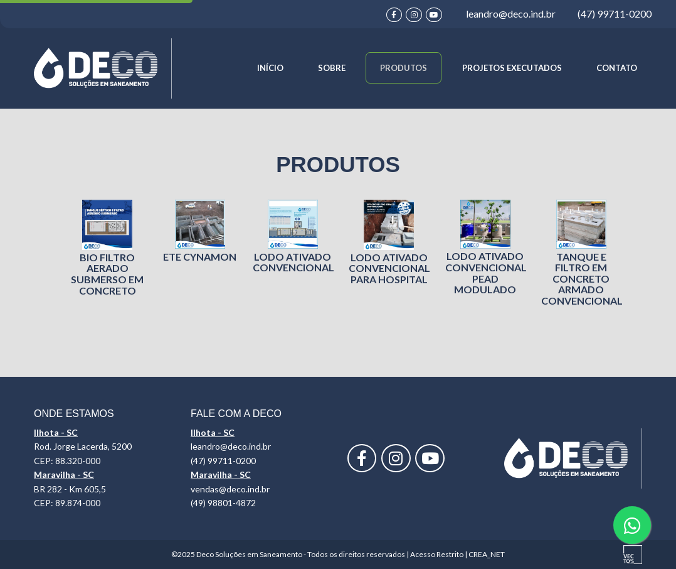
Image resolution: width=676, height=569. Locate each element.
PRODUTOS (403, 68)
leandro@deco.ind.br (511, 13)
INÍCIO (270, 68)
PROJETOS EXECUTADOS (512, 68)
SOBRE (332, 68)
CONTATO (616, 68)
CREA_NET (486, 554)
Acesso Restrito (436, 554)
